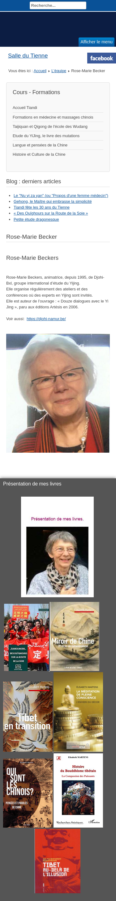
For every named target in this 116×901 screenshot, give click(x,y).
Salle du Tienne (28, 55)
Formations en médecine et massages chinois (53, 117)
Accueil (40, 70)
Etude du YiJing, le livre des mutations (46, 135)
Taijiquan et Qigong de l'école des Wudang (50, 126)
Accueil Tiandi (25, 107)
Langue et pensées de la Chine (40, 145)
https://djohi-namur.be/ (46, 318)
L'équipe (58, 70)
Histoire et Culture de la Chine (39, 154)
